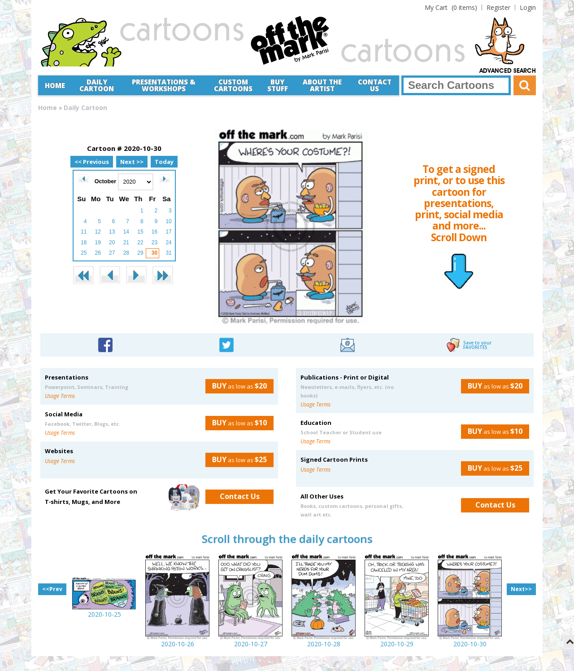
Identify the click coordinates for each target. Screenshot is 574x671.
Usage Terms (60, 396)
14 (126, 232)
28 (126, 253)
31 (168, 253)
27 (112, 253)
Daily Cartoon (96, 85)
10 (168, 221)
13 (112, 232)
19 (98, 242)
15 (140, 232)
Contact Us (374, 85)
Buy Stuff (277, 85)
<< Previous (91, 162)
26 (98, 253)
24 (168, 242)
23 (154, 242)
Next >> (132, 162)
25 (84, 253)
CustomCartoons (233, 85)
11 (84, 232)
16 (154, 232)
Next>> (521, 589)
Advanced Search (507, 71)
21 (126, 242)
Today (164, 162)
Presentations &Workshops (164, 85)
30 (154, 253)
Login (528, 7)
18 (84, 242)
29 (140, 253)
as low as (236, 386)
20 (112, 242)
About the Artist (322, 85)
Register (498, 7)
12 (98, 232)
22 (140, 242)
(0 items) (451, 7)
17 (168, 232)
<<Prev (52, 589)
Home (55, 85)
